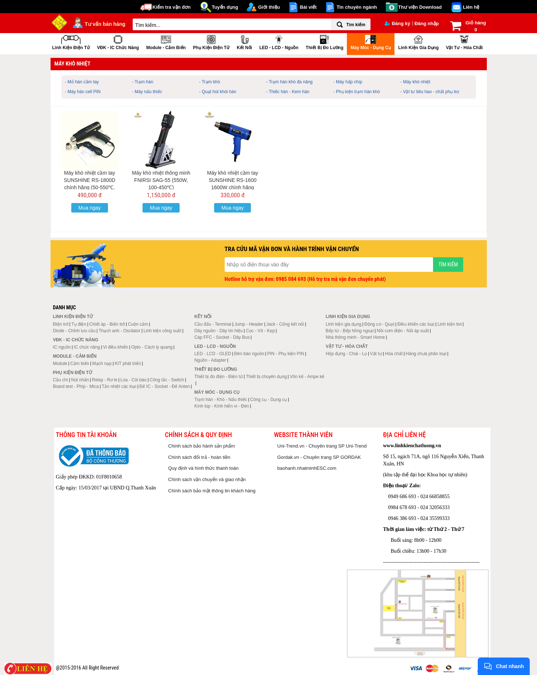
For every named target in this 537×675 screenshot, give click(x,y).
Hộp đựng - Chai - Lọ (346, 353)
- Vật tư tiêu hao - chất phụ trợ (429, 91)
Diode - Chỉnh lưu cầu (74, 330)
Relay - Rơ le (104, 379)
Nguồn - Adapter (210, 360)
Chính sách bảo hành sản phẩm (201, 446)
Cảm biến (79, 363)
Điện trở (60, 324)
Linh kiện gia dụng (418, 41)
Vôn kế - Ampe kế (307, 376)
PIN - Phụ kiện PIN (285, 353)
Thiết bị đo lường (325, 41)
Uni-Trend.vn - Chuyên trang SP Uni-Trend (322, 446)
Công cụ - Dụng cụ (268, 399)
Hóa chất (393, 353)
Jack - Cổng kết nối (285, 324)
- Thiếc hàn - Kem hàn (287, 91)
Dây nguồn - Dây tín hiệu (218, 330)
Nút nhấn (80, 379)
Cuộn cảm (138, 324)
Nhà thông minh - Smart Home (355, 337)
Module (60, 363)
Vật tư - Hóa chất (464, 41)
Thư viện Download (420, 7)
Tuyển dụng (225, 7)
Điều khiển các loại (415, 324)
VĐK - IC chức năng (118, 41)
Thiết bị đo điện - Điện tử (218, 376)
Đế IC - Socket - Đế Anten (164, 386)
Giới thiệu (269, 7)
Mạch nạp (102, 363)
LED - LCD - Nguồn (278, 41)
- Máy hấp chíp (347, 81)
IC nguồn (62, 347)
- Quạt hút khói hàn (217, 91)
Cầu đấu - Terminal (212, 324)
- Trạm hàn (142, 81)
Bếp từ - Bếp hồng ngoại (350, 330)
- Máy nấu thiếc (147, 91)
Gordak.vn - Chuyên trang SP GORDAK (319, 457)
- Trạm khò (209, 81)
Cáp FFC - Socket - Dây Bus (221, 337)
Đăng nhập (426, 23)
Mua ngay (90, 208)
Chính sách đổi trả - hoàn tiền (199, 457)
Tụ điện (78, 324)
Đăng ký (397, 23)
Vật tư (376, 353)
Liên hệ (471, 7)
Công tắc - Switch (167, 379)
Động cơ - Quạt (379, 324)
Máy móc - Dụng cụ (370, 41)
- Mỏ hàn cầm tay (82, 81)
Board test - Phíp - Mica (76, 386)
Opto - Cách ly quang (151, 347)
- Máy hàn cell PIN (83, 91)
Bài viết (308, 7)
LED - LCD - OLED (212, 353)
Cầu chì (60, 379)
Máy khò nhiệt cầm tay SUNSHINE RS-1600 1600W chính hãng (232, 180)
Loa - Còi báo (133, 379)
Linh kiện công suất (162, 330)
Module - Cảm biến (166, 41)
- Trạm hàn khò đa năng (289, 81)
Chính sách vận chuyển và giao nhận (207, 479)
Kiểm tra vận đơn (171, 7)
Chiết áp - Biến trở (107, 324)
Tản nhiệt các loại (119, 386)
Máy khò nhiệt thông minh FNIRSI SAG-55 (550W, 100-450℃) (161, 180)
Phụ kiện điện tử (211, 41)
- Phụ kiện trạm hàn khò (356, 91)
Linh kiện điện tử (71, 41)
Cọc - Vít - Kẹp (260, 330)
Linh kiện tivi (449, 324)
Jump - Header (249, 324)
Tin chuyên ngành (357, 7)
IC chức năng (87, 347)
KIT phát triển (128, 363)
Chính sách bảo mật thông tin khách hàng (212, 490)
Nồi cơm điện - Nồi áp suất (403, 330)
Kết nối (244, 41)
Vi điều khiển (115, 347)
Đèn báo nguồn (249, 353)
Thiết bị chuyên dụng (266, 376)
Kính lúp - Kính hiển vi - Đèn (221, 406)
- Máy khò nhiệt (415, 81)
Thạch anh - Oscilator (119, 330)
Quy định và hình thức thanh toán (203, 468)
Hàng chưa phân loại (426, 353)
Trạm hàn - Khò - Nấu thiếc (220, 399)
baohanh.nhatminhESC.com (307, 468)
